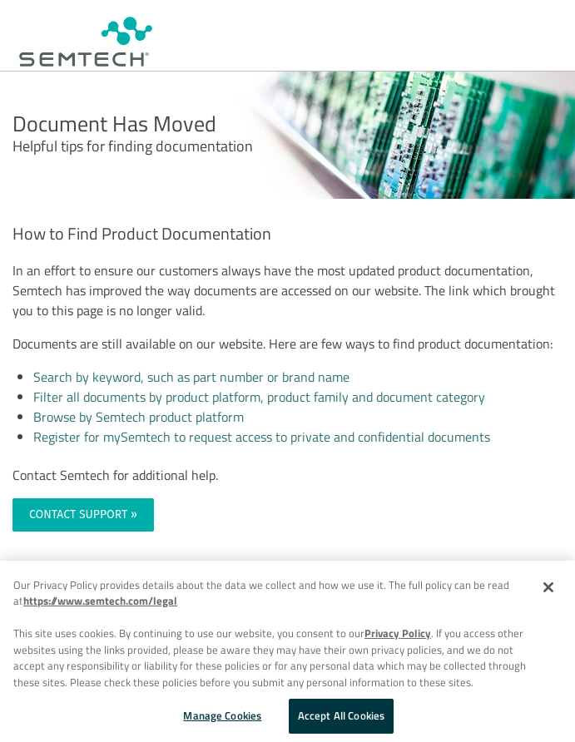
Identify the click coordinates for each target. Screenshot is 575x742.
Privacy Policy (397, 633)
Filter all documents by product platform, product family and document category (259, 397)
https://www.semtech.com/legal (100, 600)
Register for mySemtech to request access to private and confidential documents (261, 437)
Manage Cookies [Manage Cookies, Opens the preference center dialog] (222, 715)
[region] (287, 651)
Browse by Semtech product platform (138, 417)
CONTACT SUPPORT (78, 514)
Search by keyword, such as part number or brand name (191, 377)
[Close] (548, 587)
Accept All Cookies (341, 715)
